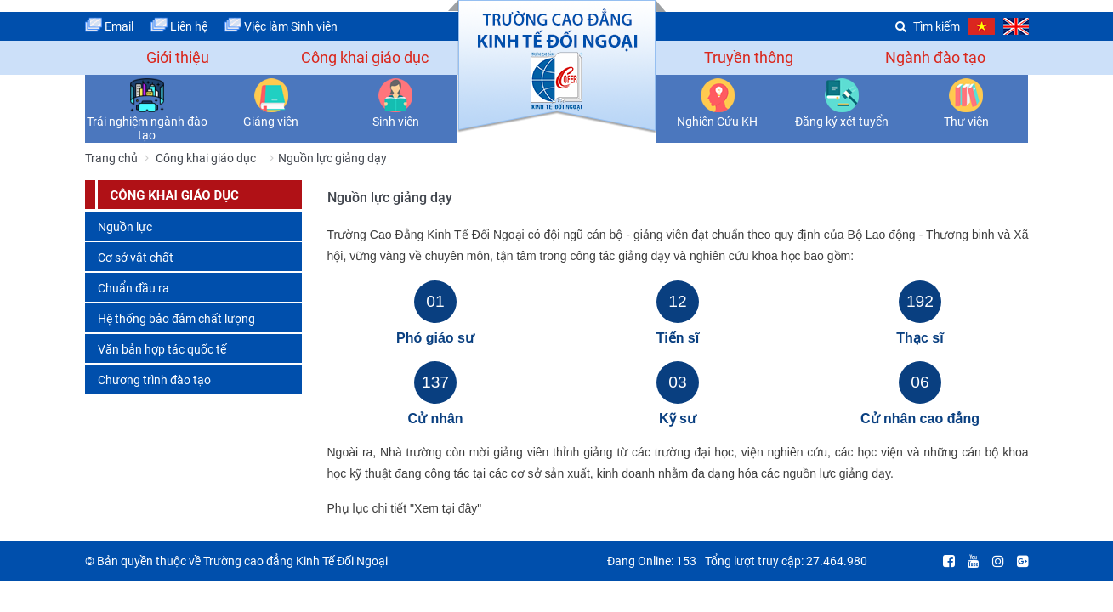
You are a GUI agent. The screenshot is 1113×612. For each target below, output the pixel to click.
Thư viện (966, 121)
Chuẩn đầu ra (133, 288)
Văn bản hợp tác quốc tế (162, 349)
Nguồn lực (125, 227)
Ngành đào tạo (935, 57)
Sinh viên (395, 121)
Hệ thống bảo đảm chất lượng (176, 319)
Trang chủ (111, 158)
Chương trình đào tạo (154, 380)
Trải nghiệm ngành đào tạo (147, 128)
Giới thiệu (177, 57)
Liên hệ (178, 26)
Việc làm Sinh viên (281, 26)
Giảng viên (270, 121)
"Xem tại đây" (445, 508)
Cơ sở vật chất (135, 257)
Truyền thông (748, 57)
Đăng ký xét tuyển (842, 121)
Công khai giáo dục (365, 57)
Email (109, 26)
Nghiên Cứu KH (717, 121)
